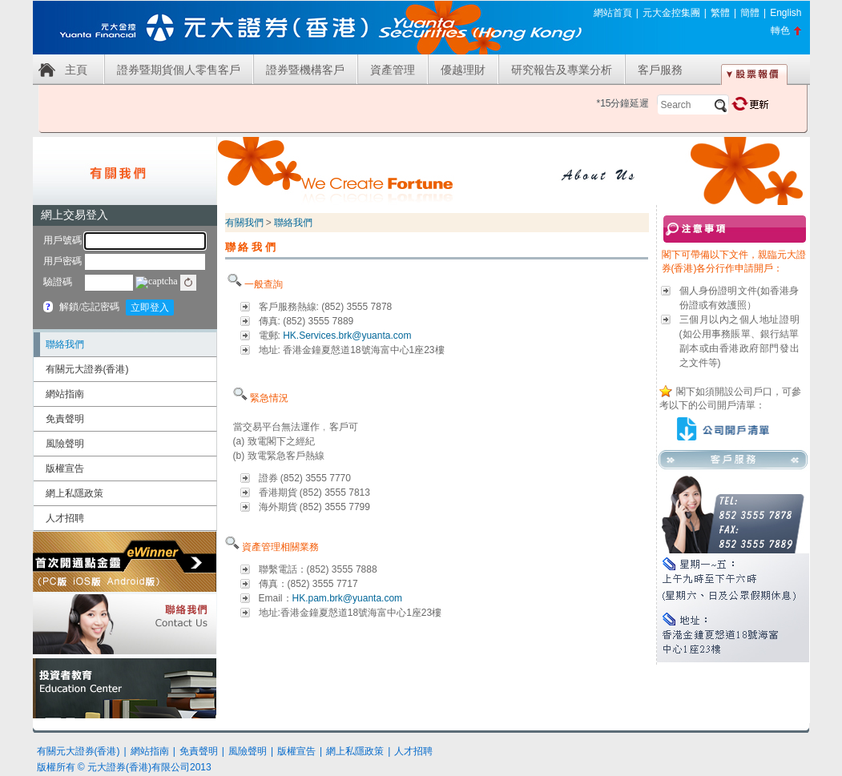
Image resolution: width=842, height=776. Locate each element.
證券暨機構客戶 (305, 69)
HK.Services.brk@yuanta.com (347, 335)
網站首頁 (613, 12)
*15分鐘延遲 (622, 103)
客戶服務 (660, 69)
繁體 (720, 12)
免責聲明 (65, 418)
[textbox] (693, 105)
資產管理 (392, 69)
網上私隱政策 (74, 493)
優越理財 (463, 69)
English (785, 12)
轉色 (780, 30)
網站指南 (65, 394)
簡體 (749, 12)
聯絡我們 (65, 344)
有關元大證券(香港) (87, 369)
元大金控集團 (671, 12)
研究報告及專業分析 (561, 69)
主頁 (76, 69)
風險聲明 (65, 443)
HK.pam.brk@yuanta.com (347, 598)
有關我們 (244, 222)
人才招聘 (65, 518)
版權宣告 (65, 468)
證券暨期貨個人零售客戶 (178, 69)
